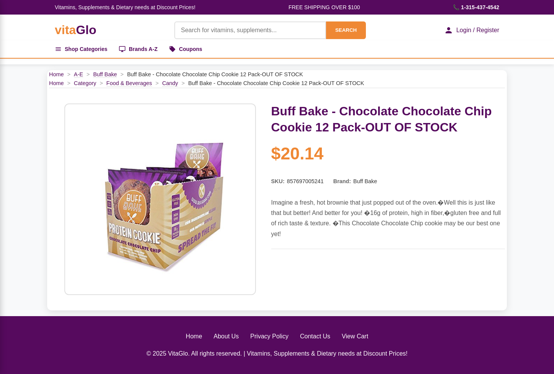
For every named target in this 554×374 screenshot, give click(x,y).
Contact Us (315, 336)
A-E (78, 74)
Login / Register (471, 30)
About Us (226, 336)
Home (56, 74)
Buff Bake (105, 74)
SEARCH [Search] (346, 30)
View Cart (355, 336)
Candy (170, 83)
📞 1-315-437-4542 (476, 7)
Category (85, 83)
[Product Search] (250, 30)
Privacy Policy (269, 336)
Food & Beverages (129, 83)
